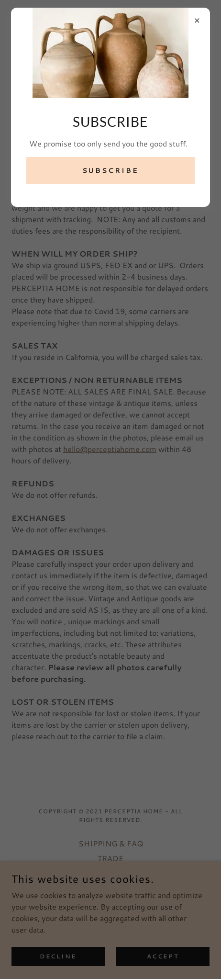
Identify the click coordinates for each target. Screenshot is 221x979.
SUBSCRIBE (110, 170)
